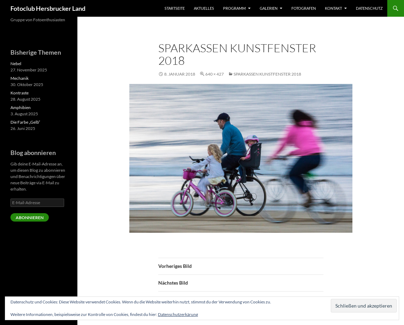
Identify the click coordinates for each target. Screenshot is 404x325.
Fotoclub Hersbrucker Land (47, 8)
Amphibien (20, 107)
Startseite (175, 8)
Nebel (15, 63)
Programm (234, 8)
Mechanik (19, 78)
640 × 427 (214, 74)
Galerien (268, 8)
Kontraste (19, 92)
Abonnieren (30, 217)
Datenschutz (369, 8)
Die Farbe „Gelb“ (25, 122)
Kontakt (333, 8)
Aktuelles (204, 8)
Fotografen (303, 8)
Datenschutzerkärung (178, 314)
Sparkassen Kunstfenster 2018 (267, 74)
